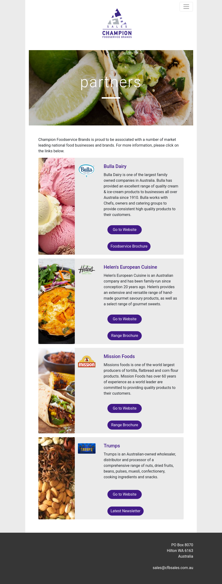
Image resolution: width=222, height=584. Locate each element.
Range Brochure (124, 335)
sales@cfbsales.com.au (173, 567)
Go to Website (124, 229)
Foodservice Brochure (129, 246)
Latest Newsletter (125, 511)
